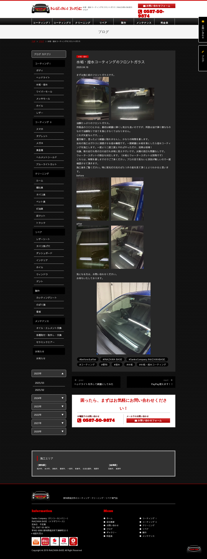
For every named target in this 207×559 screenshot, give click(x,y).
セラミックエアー (45, 342)
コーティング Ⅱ (149, 521)
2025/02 (39, 389)
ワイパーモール (44, 91)
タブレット (42, 136)
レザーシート (43, 239)
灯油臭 (39, 208)
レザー (39, 112)
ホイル (39, 105)
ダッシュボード (44, 253)
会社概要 (111, 521)
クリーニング (148, 525)
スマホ (39, 129)
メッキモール (43, 98)
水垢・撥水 (42, 84)
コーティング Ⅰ (149, 518)
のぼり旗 (40, 304)
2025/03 (39, 382)
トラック (40, 222)
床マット (40, 215)
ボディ (39, 70)
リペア (145, 528)
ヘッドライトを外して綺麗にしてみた (93, 384)
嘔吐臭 (39, 187)
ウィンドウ (42, 274)
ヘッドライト (43, 77)
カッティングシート (46, 297)
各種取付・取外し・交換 (49, 335)
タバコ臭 (40, 194)
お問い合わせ (113, 525)
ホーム (110, 518)
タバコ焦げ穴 (43, 246)
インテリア (42, 260)
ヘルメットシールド (46, 157)
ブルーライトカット (46, 164)
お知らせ (40, 358)
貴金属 (39, 150)
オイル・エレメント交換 (49, 328)
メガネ (39, 143)
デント (39, 281)
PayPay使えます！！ (162, 384)
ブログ (110, 528)
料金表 (110, 536)
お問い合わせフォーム (158, 5)
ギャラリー (112, 532)
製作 (144, 532)
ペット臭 (40, 201)
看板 (38, 311)
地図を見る (38, 533)
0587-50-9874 (151, 13)
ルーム (39, 180)
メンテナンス (148, 536)
